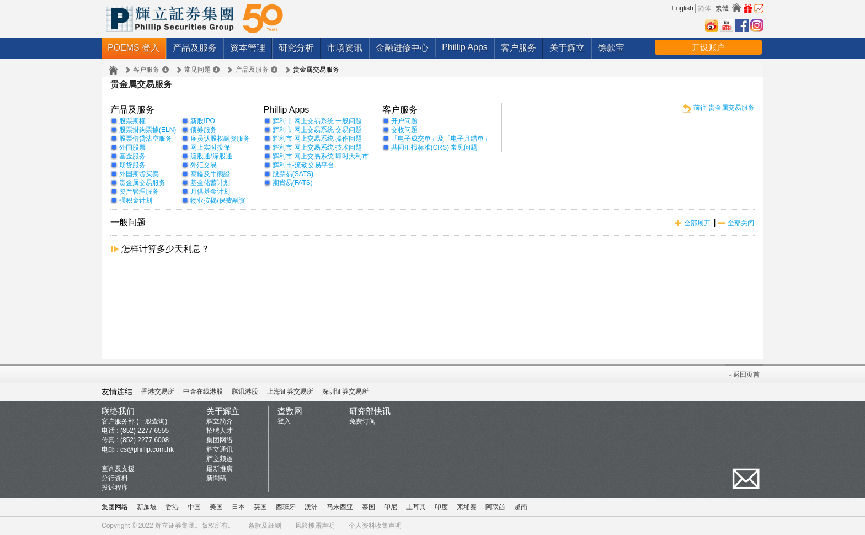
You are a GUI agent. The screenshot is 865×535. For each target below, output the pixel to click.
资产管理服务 (139, 191)
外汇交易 (203, 165)
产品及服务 (195, 47)
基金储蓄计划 (210, 183)
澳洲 (311, 507)
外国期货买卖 (139, 174)
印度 (441, 507)
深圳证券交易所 (345, 391)
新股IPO (202, 121)
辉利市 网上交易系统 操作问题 (317, 138)
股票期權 (132, 121)
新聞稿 (216, 478)
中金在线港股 (203, 391)
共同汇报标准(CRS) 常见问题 (434, 147)
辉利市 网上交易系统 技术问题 (317, 147)
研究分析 (296, 47)
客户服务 (518, 47)
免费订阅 (362, 421)
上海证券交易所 (290, 391)
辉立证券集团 (175, 525)
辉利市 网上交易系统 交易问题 (317, 130)
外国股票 (132, 147)
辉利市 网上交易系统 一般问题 (317, 121)
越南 (520, 507)
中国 (194, 507)
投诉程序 (115, 487)
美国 (216, 507)
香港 (172, 507)
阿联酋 (495, 507)
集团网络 (219, 440)
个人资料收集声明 (375, 525)
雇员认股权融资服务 (220, 138)
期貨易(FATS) (293, 183)
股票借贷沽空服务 (145, 138)
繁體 (722, 8)
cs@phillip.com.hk (147, 449)
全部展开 (697, 223)
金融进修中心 (402, 47)
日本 (238, 507)
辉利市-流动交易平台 (303, 165)
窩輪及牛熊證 (210, 174)
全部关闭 (741, 223)
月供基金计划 (210, 191)
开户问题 (404, 121)
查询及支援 (118, 469)
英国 (260, 507)
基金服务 (132, 156)
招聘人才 (219, 431)
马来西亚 (340, 507)
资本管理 (247, 47)
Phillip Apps (465, 47)
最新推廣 (219, 469)
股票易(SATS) (293, 174)
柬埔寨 (467, 507)
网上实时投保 (210, 147)
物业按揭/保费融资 (217, 200)
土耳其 (416, 507)
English (682, 8)
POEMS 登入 (133, 47)
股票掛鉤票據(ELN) (147, 130)
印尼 (390, 507)
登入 (284, 421)
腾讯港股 (245, 391)
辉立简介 (219, 421)
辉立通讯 (219, 449)
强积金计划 (135, 200)
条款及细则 (264, 525)
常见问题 (197, 69)
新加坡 (147, 507)
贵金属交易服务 (142, 183)
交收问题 (404, 130)
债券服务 (203, 130)
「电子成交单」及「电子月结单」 (440, 138)
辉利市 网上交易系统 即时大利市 (321, 156)
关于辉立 (567, 47)
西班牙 (286, 507)
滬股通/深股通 (211, 156)
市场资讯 (344, 47)
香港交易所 (157, 391)
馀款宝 (611, 47)
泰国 (368, 507)
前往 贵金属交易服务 (724, 108)
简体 (704, 8)
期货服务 (132, 165)
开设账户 (708, 47)
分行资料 (115, 478)
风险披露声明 (315, 525)
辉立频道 (219, 459)
